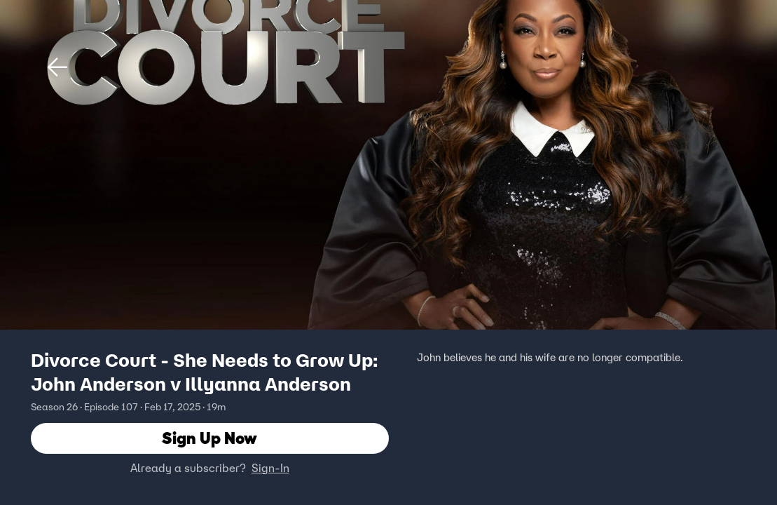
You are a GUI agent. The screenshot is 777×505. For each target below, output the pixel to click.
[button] (57, 67)
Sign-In (270, 468)
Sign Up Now (209, 438)
